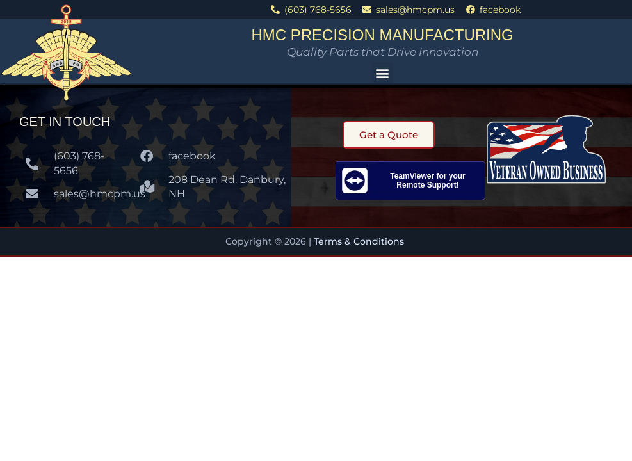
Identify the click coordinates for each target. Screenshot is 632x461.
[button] (382, 72)
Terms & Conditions (360, 241)
